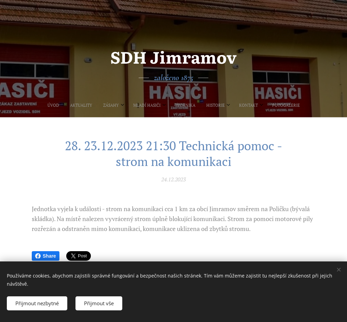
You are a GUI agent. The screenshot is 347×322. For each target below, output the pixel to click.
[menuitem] (131, 105)
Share (45, 256)
